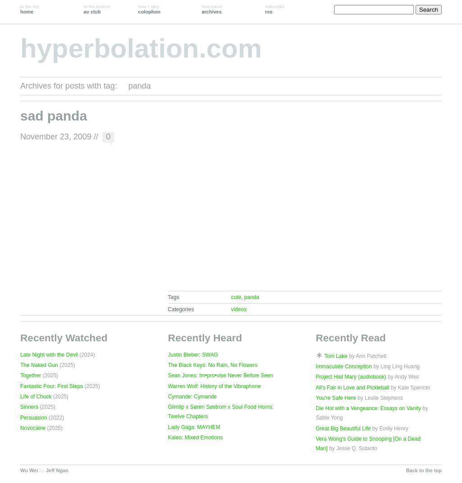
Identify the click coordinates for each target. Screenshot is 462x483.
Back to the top (424, 470)
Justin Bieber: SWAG (193, 355)
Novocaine (32, 428)
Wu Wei (29, 470)
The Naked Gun (39, 365)
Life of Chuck (35, 397)
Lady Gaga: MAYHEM (194, 427)
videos (239, 309)
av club (97, 9)
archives (212, 9)
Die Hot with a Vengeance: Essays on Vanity (368, 408)
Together (30, 375)
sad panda (53, 115)
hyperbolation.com (141, 48)
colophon (149, 9)
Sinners (29, 407)
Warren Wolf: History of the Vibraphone (214, 386)
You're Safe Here (336, 398)
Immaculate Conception (344, 366)
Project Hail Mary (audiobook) (351, 377)
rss (275, 9)
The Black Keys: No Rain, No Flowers (213, 365)
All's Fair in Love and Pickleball (353, 388)
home (29, 9)
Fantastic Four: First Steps (51, 386)
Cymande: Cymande (192, 397)
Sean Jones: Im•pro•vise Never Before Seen (220, 375)
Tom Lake (336, 356)
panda (251, 297)
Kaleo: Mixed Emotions (195, 437)
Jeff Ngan (57, 470)
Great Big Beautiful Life (343, 428)
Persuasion (33, 418)
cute (236, 297)
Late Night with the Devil (49, 355)
